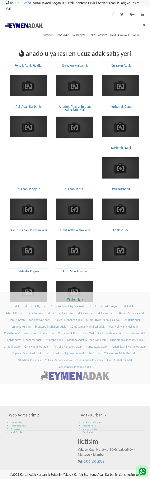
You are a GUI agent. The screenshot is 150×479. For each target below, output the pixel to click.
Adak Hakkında (99, 35)
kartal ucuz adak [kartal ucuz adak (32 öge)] (136, 306)
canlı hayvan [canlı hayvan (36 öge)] (17, 293)
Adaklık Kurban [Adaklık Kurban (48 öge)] (15, 286)
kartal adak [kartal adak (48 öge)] (47, 306)
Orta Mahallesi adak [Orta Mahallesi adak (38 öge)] (36, 320)
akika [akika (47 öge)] (51, 286)
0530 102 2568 (20, 3)
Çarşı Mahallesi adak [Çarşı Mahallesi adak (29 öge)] (120, 333)
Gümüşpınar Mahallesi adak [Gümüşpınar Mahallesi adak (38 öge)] (87, 300)
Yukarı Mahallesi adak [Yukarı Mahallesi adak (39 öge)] (58, 333)
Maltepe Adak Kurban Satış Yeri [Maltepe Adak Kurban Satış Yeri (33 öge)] (86, 313)
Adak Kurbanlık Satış (91, 422)
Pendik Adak (16, 429)
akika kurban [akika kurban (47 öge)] (85, 286)
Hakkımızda (62, 35)
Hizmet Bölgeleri (119, 35)
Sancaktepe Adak (18, 425)
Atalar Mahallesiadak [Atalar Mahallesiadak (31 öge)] (132, 286)
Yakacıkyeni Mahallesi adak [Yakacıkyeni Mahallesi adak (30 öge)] (121, 327)
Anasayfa (48, 35)
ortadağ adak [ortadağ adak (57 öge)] (12, 320)
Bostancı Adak (89, 425)
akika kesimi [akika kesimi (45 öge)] (66, 286)
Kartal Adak (80, 35)
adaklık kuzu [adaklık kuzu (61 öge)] (36, 286)
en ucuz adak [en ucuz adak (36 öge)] (132, 293)
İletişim (136, 35)
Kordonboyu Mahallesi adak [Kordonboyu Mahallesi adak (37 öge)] (24, 313)
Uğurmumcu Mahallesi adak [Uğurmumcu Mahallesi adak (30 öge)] (82, 327)
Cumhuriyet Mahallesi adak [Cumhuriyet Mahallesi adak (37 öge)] (103, 293)
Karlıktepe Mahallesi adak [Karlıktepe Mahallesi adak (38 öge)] (20, 306)
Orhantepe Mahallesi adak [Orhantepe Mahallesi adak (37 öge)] (126, 313)
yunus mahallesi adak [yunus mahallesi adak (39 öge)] (89, 333)
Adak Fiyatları (17, 432)
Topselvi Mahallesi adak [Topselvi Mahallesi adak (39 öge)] (27, 327)
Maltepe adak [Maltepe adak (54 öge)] (54, 313)
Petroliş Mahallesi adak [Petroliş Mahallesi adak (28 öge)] (68, 320)
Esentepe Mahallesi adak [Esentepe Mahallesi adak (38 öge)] (50, 300)
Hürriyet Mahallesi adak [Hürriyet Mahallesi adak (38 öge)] (123, 300)
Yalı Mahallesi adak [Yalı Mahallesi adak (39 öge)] (29, 333)
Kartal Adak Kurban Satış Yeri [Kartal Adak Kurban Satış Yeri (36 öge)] (76, 306)
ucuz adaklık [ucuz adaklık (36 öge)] (53, 327)
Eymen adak (16, 422)
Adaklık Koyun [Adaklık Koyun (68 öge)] (109, 280)
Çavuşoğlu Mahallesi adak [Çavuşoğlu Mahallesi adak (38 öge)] (75, 340)
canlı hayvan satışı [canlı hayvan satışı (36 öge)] (40, 293)
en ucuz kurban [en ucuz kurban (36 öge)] (21, 300)
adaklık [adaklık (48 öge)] (92, 280)
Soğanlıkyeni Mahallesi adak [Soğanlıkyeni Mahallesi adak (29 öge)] (128, 320)
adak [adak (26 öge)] (17, 280)
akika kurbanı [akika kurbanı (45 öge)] (106, 286)
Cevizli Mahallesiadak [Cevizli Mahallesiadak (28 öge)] (68, 293)
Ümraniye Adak (89, 429)
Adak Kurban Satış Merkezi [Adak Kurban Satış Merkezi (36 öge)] (67, 280)
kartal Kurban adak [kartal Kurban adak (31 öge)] (109, 306)
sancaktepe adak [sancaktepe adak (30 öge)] (96, 320)
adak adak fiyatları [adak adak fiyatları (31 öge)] (35, 280)
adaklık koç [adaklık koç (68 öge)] (129, 280)
